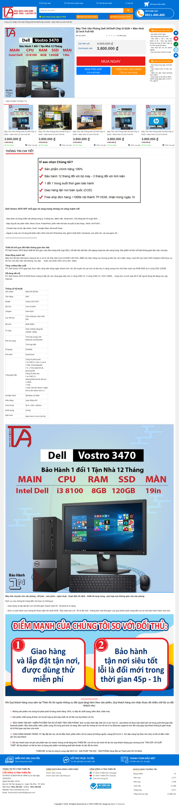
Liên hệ (129, 3)
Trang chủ (8, 22)
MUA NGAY (111, 61)
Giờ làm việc (45, 3)
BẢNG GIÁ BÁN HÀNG (121, 17)
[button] (72, 29)
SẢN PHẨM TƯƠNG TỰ (16, 707)
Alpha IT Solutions (118, 804)
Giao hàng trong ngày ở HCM (52, 17)
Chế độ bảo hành (104, 3)
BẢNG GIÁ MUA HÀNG (87, 17)
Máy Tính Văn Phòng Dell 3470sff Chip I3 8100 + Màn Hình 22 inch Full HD (20, 739)
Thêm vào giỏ (31, 751)
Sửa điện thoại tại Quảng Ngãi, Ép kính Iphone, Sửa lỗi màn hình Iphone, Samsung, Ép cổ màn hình (96, 801)
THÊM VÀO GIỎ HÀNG (128, 71)
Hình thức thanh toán (73, 3)
